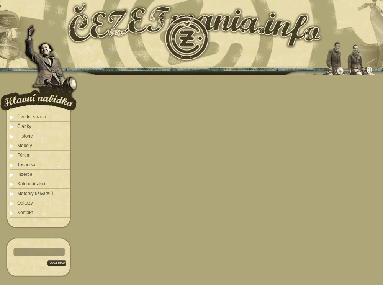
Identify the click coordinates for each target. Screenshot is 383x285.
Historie (25, 136)
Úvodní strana (31, 117)
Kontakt (25, 212)
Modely (24, 145)
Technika (26, 164)
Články (24, 126)
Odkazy (25, 203)
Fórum (24, 155)
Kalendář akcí (31, 184)
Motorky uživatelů (35, 193)
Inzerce (24, 174)
